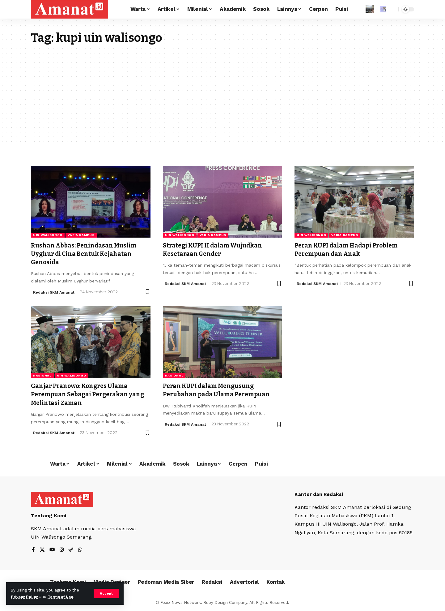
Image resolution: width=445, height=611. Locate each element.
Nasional (42, 375)
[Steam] (72, 550)
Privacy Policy (25, 596)
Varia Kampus (81, 235)
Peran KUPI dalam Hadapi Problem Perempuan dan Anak (352, 249)
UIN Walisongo (47, 235)
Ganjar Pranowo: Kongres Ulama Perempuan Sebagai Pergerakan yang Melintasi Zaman (84, 394)
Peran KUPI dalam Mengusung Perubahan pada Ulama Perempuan (221, 390)
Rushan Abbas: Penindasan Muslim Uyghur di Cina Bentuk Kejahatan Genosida (89, 253)
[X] (42, 550)
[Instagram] (62, 550)
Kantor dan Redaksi (320, 494)
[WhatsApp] (81, 550)
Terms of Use (63, 596)
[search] (392, 9)
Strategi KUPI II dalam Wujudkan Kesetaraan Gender (217, 249)
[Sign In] (370, 9)
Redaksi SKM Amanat (55, 292)
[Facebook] (33, 550)
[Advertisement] (222, 91)
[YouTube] (52, 550)
